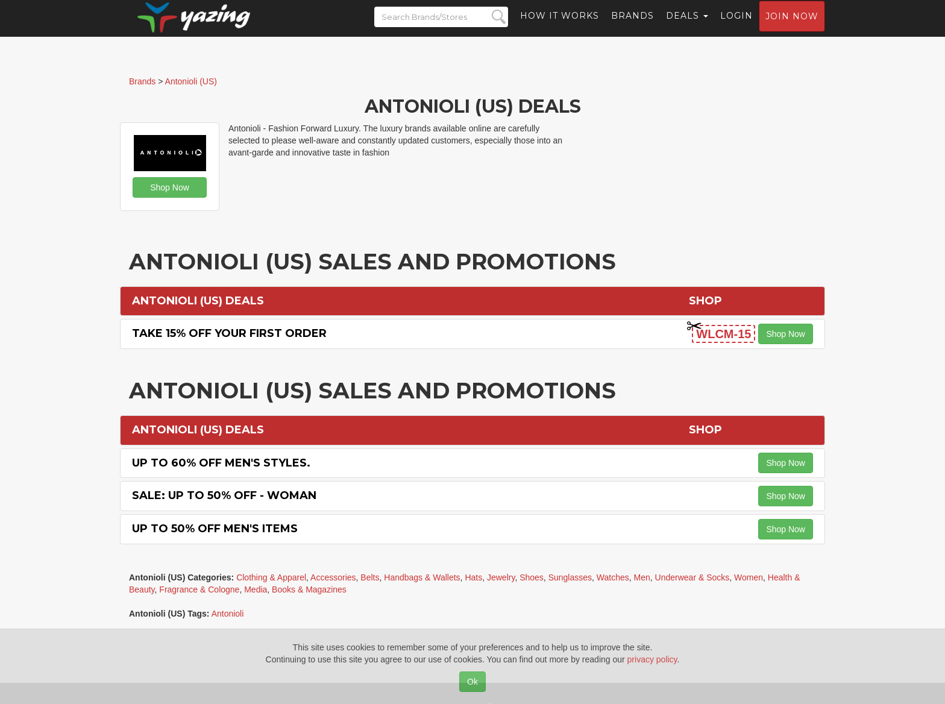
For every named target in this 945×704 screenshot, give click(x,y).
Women (748, 577)
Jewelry (501, 577)
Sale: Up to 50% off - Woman (224, 495)
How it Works (559, 27)
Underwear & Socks (692, 577)
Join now (791, 27)
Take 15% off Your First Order (229, 333)
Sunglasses (570, 577)
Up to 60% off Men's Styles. (221, 463)
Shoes (532, 577)
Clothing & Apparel (271, 577)
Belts (369, 577)
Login (736, 27)
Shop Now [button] (169, 187)
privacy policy (652, 659)
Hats (473, 577)
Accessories (333, 577)
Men (642, 577)
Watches (613, 577)
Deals (687, 27)
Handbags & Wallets (422, 577)
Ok (472, 682)
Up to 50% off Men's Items (215, 528)
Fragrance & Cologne (199, 589)
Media (255, 589)
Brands (632, 27)
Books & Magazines (309, 589)
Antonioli (228, 613)
